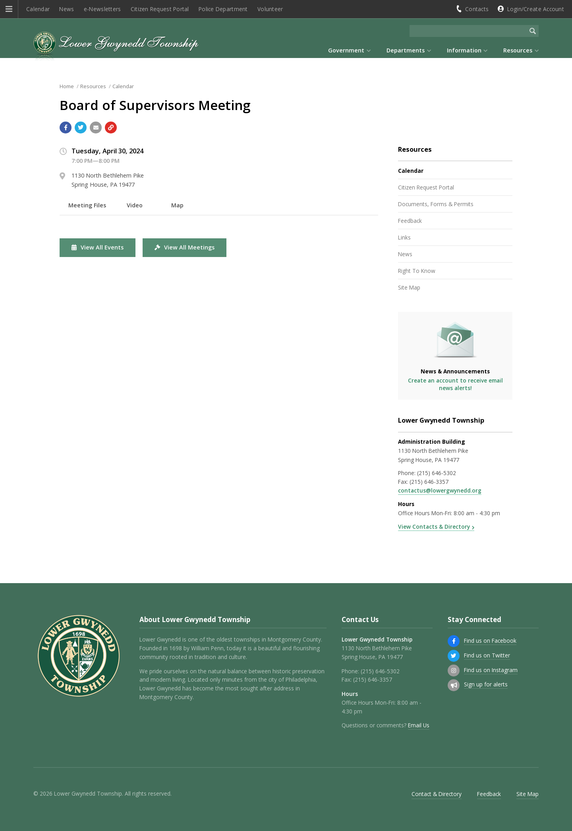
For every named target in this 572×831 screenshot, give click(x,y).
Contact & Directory (437, 794)
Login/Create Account (535, 9)
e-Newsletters (102, 9)
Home (67, 86)
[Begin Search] (533, 31)
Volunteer (270, 9)
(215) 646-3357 (429, 481)
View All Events (98, 247)
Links (404, 237)
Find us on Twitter (487, 655)
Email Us (418, 725)
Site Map (409, 287)
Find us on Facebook (490, 640)
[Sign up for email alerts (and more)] (454, 685)
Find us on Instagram (491, 670)
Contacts (477, 9)
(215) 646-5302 (436, 473)
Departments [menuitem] (405, 50)
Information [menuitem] (464, 50)
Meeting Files (87, 205)
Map (177, 205)
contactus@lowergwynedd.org (439, 490)
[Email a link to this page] (96, 127)
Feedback (410, 220)
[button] (9, 9)
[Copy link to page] (111, 127)
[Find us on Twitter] (454, 656)
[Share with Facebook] (66, 127)
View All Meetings (184, 247)
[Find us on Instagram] (454, 670)
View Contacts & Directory (434, 526)
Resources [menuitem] (517, 50)
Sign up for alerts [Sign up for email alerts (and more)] (486, 684)
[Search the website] (468, 31)
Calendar (38, 9)
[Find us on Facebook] (454, 641)
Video (135, 205)
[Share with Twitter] (81, 127)
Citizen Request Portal (160, 9)
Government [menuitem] (346, 50)
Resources (93, 86)
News (66, 9)
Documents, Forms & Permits (435, 204)
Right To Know (416, 270)
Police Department (223, 9)
